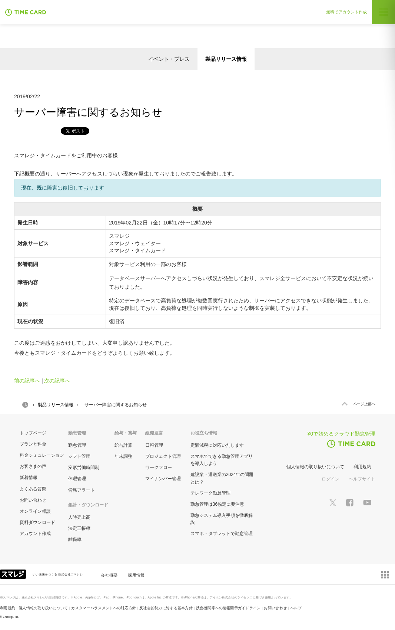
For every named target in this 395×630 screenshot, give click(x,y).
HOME (25, 404)
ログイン (330, 479)
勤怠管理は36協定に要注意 (217, 504)
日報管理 (154, 445)
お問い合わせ (33, 500)
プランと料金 (33, 444)
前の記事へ (27, 381)
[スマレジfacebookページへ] (349, 502)
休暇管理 (77, 478)
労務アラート (81, 490)
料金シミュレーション (42, 455)
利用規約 (362, 466)
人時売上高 (79, 517)
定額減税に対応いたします (217, 445)
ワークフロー (158, 467)
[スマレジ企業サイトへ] (13, 574)
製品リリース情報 (226, 59)
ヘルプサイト (362, 479)
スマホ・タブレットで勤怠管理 (221, 533)
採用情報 (136, 575)
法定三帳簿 (79, 528)
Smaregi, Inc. (11, 617)
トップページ (33, 433)
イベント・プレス (169, 59)
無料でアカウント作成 (346, 12)
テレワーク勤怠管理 (210, 493)
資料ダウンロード (37, 522)
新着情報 (28, 477)
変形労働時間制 (83, 467)
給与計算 (123, 445)
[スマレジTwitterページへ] (332, 502)
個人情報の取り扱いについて (315, 466)
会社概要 (109, 575)
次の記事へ (57, 381)
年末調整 (123, 456)
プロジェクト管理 (163, 456)
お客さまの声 (33, 466)
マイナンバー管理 (163, 478)
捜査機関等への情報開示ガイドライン (228, 608)
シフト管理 (79, 456)
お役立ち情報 (203, 433)
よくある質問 (33, 489)
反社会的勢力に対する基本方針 (166, 608)
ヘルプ (296, 608)
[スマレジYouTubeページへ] (367, 502)
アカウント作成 (35, 533)
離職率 (75, 539)
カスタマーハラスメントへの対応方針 (103, 608)
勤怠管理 (77, 445)
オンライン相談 (35, 511)
